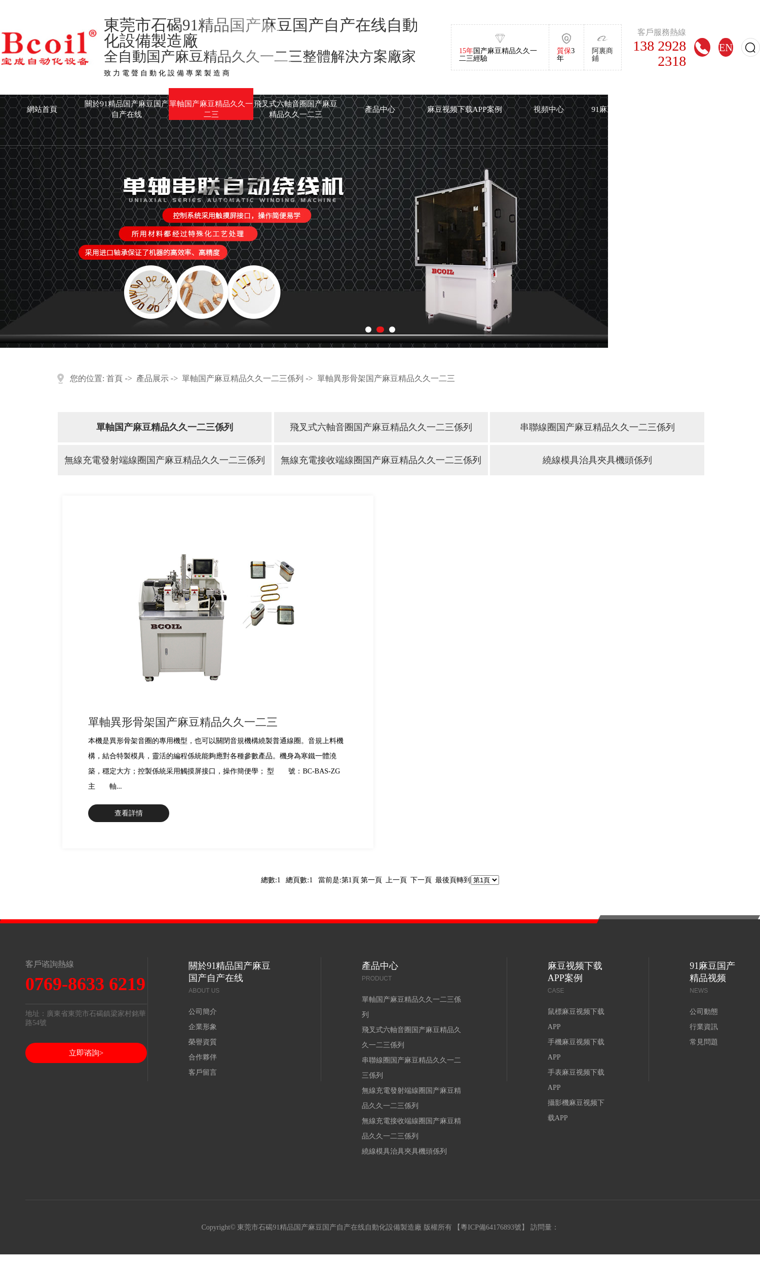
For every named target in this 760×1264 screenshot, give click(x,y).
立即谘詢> (86, 1053)
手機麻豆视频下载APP (576, 1049)
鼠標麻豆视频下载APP (576, 1019)
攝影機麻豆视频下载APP (576, 1110)
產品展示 (152, 378)
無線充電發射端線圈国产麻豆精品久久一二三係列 (164, 460)
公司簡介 (202, 1011)
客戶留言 (202, 1072)
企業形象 (202, 1027)
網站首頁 (42, 109)
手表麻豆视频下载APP (576, 1080)
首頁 (114, 378)
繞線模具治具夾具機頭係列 (597, 460)
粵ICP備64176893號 (491, 1227)
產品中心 (380, 109)
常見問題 (704, 1042)
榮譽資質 (202, 1042)
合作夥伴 (202, 1057)
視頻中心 (549, 109)
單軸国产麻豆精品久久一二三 (211, 108)
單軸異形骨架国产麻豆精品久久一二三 (386, 378)
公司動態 (704, 1011)
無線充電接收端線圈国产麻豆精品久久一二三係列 (381, 460)
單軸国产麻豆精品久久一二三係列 (242, 378)
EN (726, 47)
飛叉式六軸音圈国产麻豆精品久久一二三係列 (381, 427)
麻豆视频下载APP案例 (464, 109)
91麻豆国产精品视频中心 (633, 109)
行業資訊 (704, 1027)
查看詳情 (129, 813)
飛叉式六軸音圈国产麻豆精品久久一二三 (295, 108)
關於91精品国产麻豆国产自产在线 (126, 108)
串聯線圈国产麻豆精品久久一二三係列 (597, 427)
